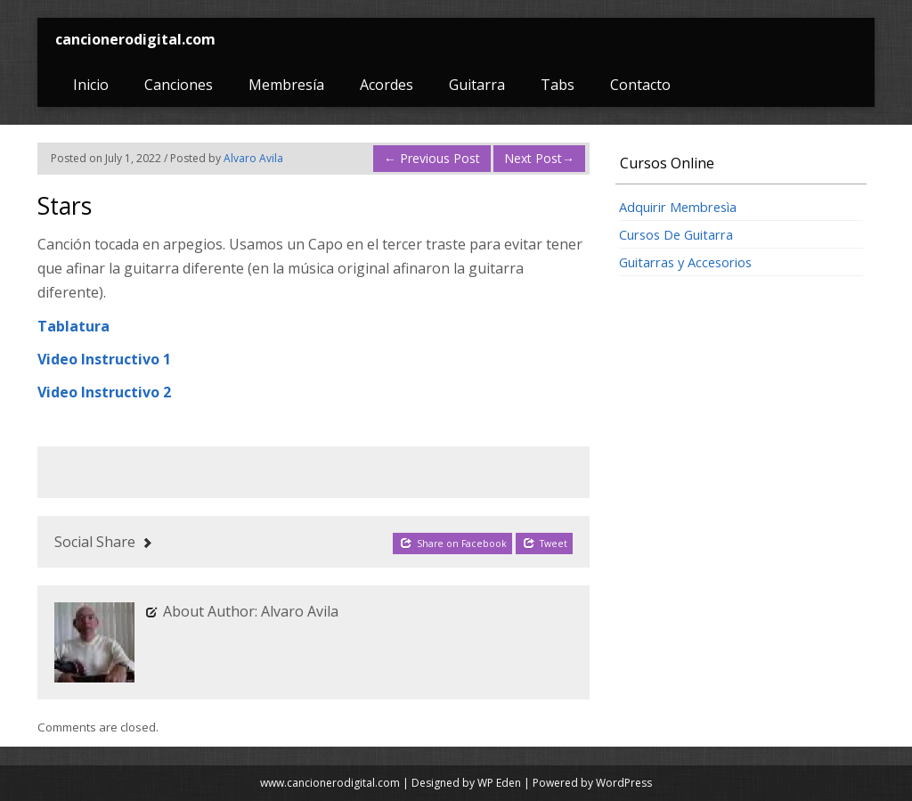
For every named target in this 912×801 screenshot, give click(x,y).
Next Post (539, 158)
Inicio (91, 84)
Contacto (640, 84)
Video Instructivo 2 (104, 392)
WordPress (624, 782)
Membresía (286, 84)
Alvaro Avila (253, 158)
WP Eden (499, 782)
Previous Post (432, 158)
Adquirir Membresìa (678, 207)
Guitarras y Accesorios (685, 262)
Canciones (178, 84)
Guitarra (477, 84)
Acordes (386, 84)
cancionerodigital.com (135, 39)
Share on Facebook (453, 543)
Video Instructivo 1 (104, 359)
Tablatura (73, 326)
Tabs (557, 84)
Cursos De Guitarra (676, 234)
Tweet (545, 543)
